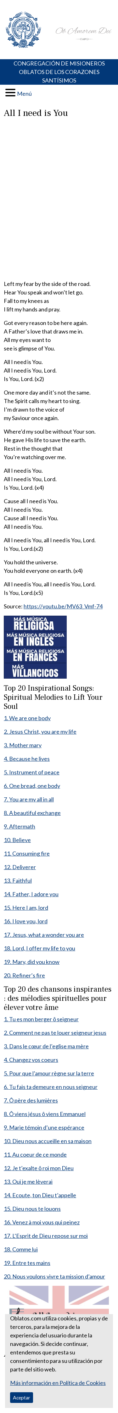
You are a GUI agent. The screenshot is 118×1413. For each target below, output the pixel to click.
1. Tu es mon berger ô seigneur (41, 1019)
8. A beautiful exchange (32, 812)
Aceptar (21, 1397)
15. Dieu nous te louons (32, 1208)
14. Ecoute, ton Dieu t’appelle (40, 1195)
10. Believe (17, 839)
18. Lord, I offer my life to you (39, 948)
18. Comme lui (21, 1249)
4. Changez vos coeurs (31, 1059)
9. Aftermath (19, 826)
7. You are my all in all (29, 799)
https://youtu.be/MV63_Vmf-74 (63, 606)
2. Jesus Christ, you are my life (40, 731)
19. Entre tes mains (27, 1262)
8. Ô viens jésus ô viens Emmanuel (45, 1113)
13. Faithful (18, 880)
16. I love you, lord (26, 921)
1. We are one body (27, 718)
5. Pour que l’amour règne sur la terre (49, 1073)
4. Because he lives (27, 758)
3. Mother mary (23, 745)
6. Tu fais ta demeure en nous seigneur (51, 1086)
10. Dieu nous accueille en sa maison (48, 1140)
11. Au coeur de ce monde (35, 1154)
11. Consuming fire (27, 853)
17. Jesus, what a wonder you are (44, 934)
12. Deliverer (20, 866)
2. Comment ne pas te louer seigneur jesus (55, 1032)
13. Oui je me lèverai (28, 1181)
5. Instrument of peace (31, 772)
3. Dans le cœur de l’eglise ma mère (46, 1046)
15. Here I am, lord (26, 907)
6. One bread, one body (32, 785)
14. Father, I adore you (31, 894)
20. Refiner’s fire (24, 975)
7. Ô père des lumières (31, 1100)
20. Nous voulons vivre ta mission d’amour (54, 1276)
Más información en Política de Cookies (58, 1382)
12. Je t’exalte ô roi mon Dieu (39, 1168)
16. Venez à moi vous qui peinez (42, 1222)
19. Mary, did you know (31, 961)
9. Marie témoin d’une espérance (44, 1127)
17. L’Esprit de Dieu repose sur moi (46, 1235)
